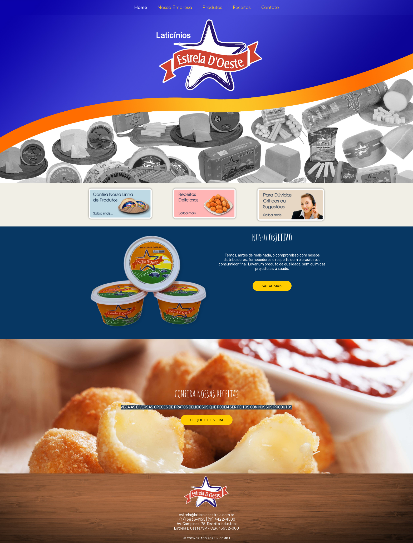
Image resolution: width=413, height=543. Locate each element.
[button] (272, 286)
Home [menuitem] (140, 7)
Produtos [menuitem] (212, 7)
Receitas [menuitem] (242, 7)
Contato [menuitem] (270, 7)
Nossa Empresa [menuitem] (175, 7)
